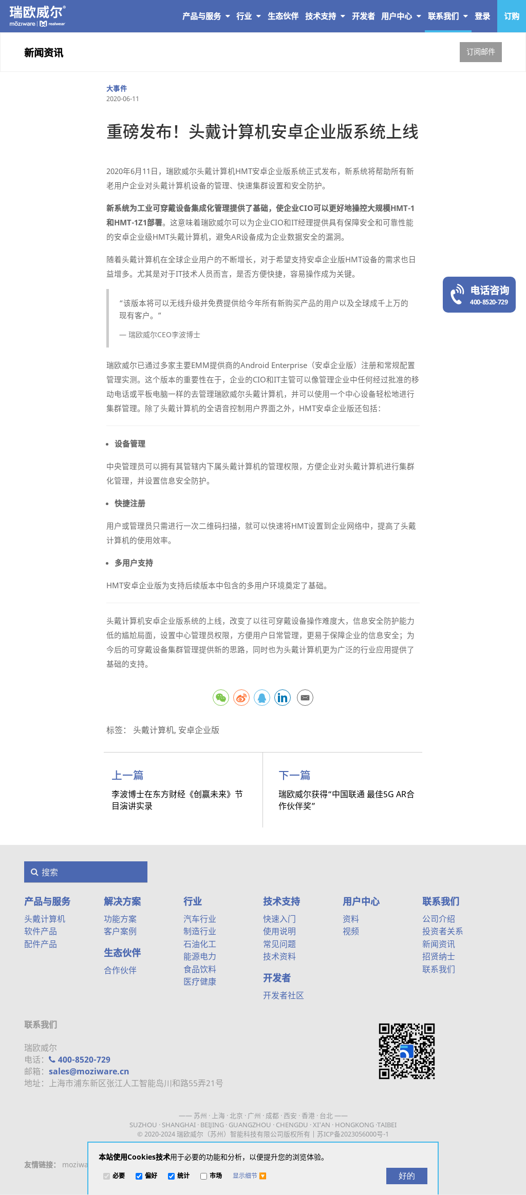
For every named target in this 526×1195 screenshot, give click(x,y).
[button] (250, 1176)
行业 (248, 16)
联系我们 (448, 16)
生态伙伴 (122, 953)
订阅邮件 (480, 51)
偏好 (151, 1176)
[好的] (406, 1176)
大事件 (116, 88)
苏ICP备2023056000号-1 (353, 1134)
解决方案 (122, 901)
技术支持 (325, 16)
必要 (118, 1176)
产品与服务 (206, 16)
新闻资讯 (43, 53)
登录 (482, 16)
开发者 (277, 978)
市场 (216, 1176)
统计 (183, 1176)
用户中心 (401, 16)
